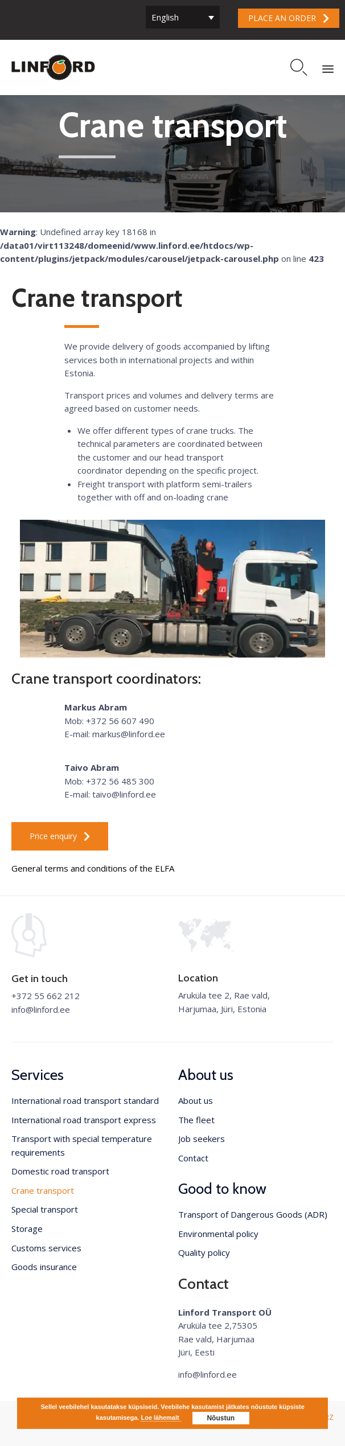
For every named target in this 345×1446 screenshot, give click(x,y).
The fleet (196, 1119)
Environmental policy (218, 1233)
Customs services (46, 1248)
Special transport (44, 1209)
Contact (193, 1158)
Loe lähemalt (160, 1417)
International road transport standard (85, 1100)
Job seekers (201, 1138)
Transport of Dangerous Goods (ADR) (252, 1214)
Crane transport (42, 1190)
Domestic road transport (60, 1171)
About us (195, 1100)
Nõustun (221, 1418)
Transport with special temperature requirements (81, 1145)
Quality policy (204, 1252)
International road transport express (83, 1119)
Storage (27, 1228)
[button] (288, 18)
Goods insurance (44, 1266)
